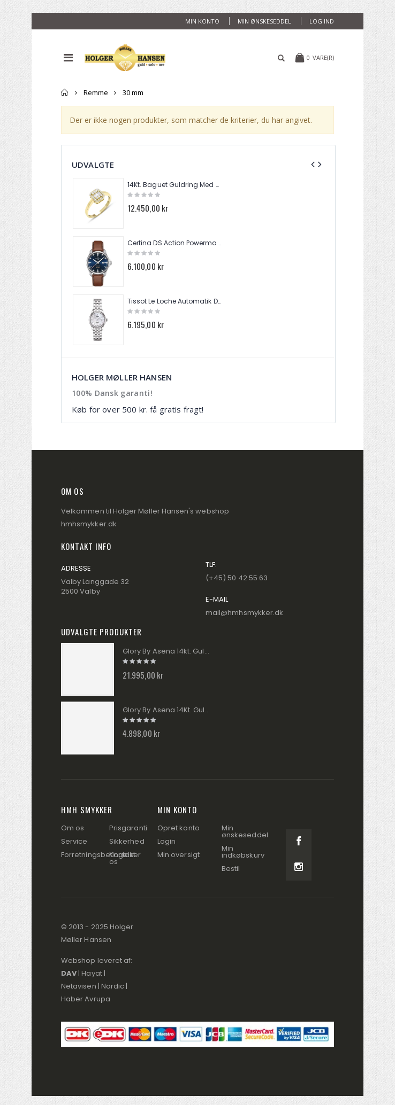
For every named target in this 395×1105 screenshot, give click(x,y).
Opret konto (178, 828)
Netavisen (78, 986)
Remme (95, 92)
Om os (72, 828)
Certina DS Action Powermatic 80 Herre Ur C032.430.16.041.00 (174, 243)
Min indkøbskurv (243, 851)
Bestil (231, 868)
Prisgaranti (128, 828)
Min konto (202, 21)
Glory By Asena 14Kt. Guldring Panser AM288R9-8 (167, 710)
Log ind (321, 21)
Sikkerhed (127, 841)
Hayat (91, 973)
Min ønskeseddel (264, 21)
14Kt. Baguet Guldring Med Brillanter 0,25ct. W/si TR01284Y (174, 185)
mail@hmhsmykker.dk (244, 613)
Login (166, 841)
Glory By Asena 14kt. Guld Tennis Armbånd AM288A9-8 (167, 651)
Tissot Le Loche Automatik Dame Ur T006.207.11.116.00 (174, 301)
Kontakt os (122, 858)
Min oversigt (178, 855)
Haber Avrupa (85, 999)
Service (74, 841)
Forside (65, 92)
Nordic (112, 986)
